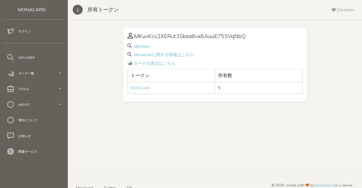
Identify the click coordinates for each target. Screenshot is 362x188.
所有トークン (103, 9)
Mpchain (141, 46)
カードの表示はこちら (154, 63)
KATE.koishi (140, 87)
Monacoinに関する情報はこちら (163, 54)
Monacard (324, 185)
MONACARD (32, 10)
